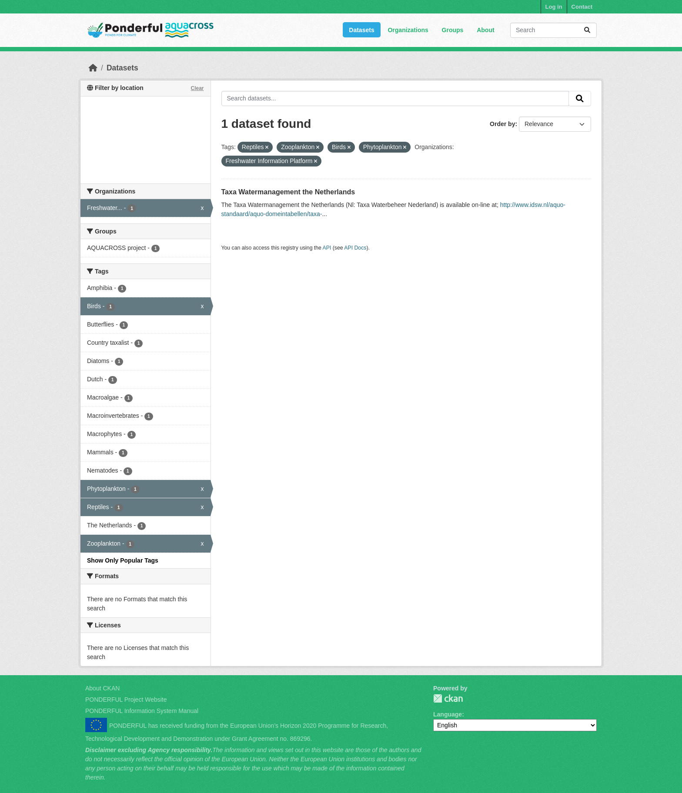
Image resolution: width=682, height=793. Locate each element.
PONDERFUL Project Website (126, 699)
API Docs (355, 248)
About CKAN (102, 688)
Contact (582, 6)
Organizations (408, 30)
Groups (453, 30)
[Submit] (587, 30)
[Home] (93, 67)
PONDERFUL (448, 698)
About (485, 30)
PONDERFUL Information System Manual (141, 710)
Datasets (361, 30)
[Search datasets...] (553, 30)
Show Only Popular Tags (122, 560)
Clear (197, 88)
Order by (502, 123)
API (327, 248)
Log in (553, 6)
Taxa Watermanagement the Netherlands (288, 192)
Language (447, 714)
